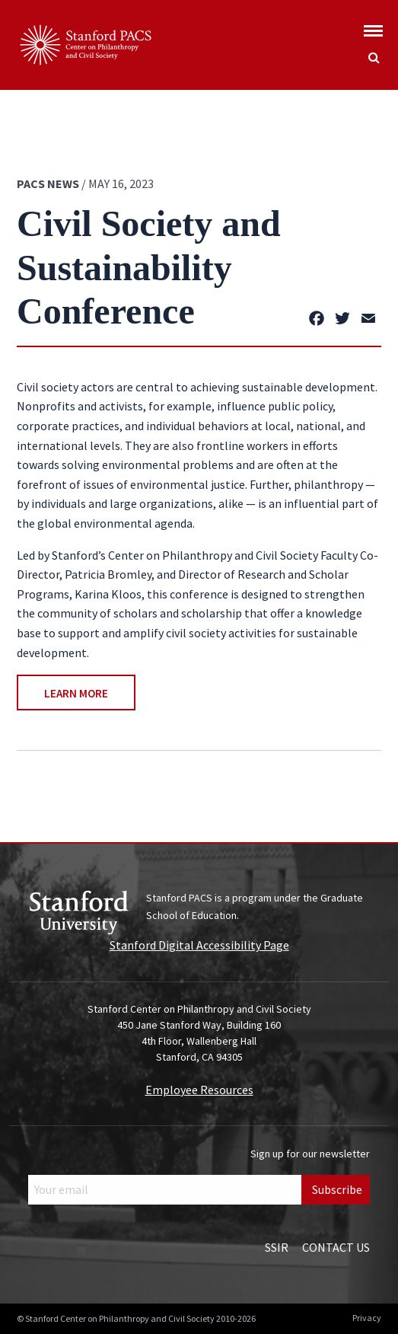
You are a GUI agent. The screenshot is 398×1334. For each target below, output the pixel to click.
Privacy (366, 1317)
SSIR (276, 1247)
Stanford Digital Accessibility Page (199, 945)
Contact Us (336, 1247)
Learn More (76, 693)
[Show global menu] (373, 26)
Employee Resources (199, 1089)
